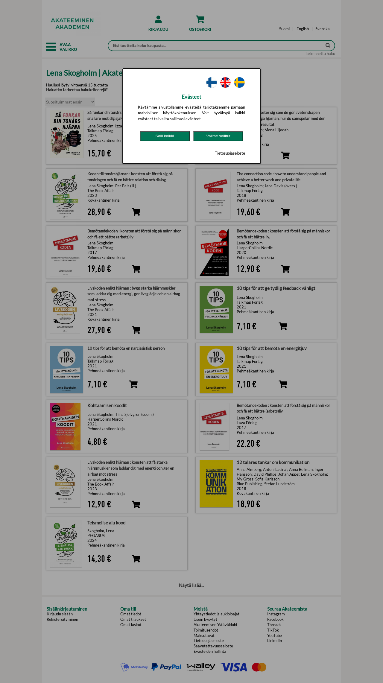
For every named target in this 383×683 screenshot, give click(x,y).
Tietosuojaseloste (230, 153)
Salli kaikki (164, 136)
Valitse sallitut (218, 136)
